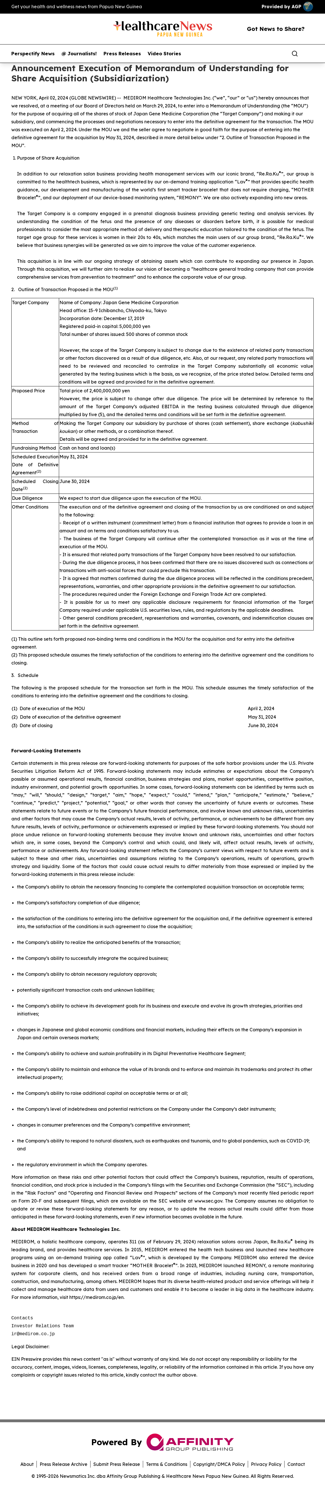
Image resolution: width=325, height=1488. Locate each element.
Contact (296, 1464)
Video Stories (164, 53)
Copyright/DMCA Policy (219, 1464)
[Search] (295, 53)
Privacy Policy (266, 1464)
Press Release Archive (63, 1464)
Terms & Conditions (166, 1464)
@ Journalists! (79, 53)
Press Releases (122, 53)
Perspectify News (33, 53)
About (27, 1464)
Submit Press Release (116, 1464)
